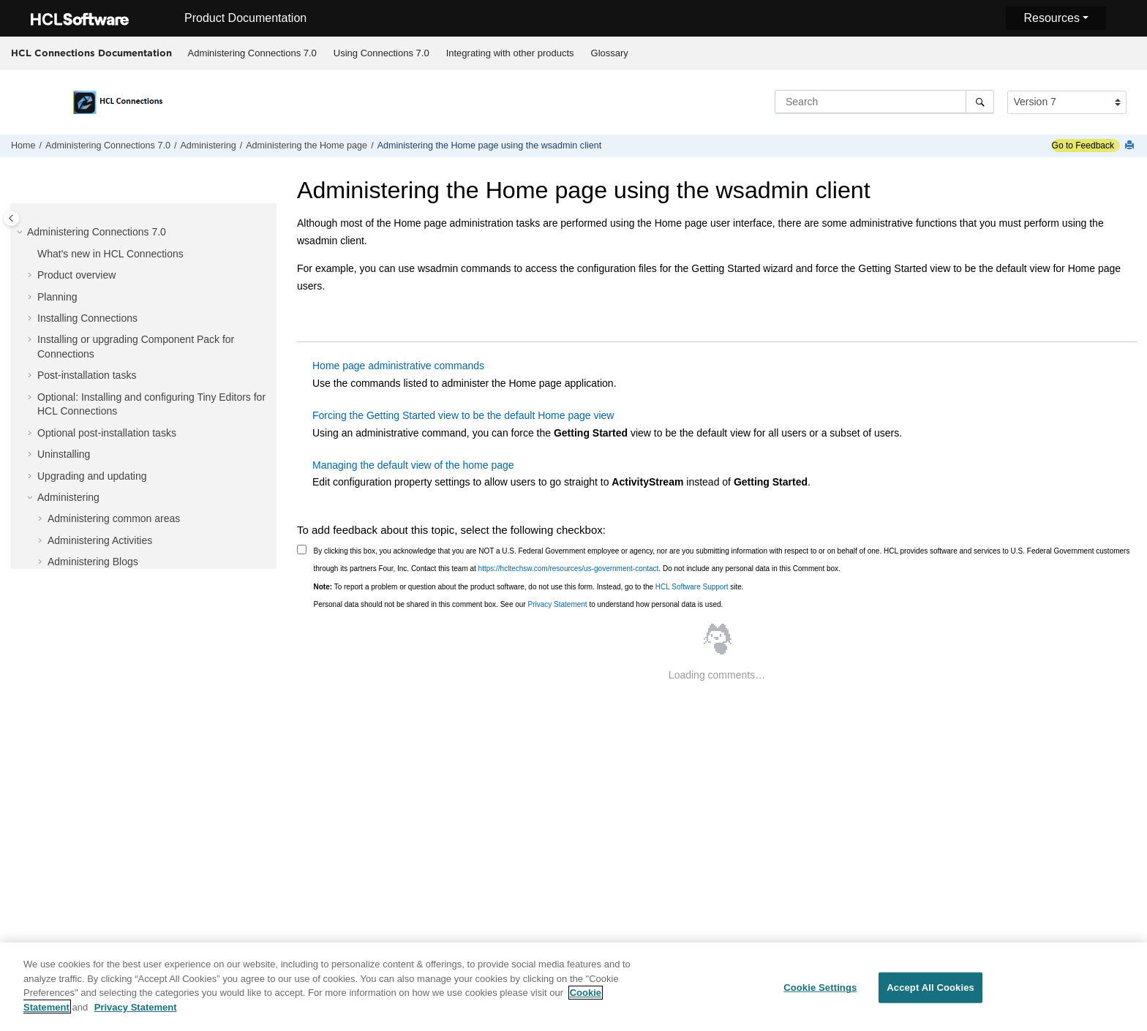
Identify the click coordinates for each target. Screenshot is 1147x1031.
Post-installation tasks (86, 375)
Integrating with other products (510, 53)
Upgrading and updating (91, 476)
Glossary (609, 53)
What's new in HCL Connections (110, 254)
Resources (1051, 18)
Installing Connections (87, 318)
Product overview (76, 275)
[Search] (980, 101)
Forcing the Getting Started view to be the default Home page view (463, 415)
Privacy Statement (557, 604)
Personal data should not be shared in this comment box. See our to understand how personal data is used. (518, 604)
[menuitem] (252, 53)
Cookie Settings (820, 991)
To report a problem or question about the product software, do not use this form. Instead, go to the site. (529, 587)
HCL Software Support (692, 587)
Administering (208, 145)
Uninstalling (63, 454)
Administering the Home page (306, 145)
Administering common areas (114, 518)
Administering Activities (100, 540)
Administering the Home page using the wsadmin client (489, 145)
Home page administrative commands (398, 365)
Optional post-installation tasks (106, 433)
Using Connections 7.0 (381, 53)
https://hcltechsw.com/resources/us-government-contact (568, 568)
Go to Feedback (1083, 145)
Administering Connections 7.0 (252, 53)
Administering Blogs (93, 561)
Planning (57, 297)
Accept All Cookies (930, 991)
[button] (21, 232)
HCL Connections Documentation (91, 53)
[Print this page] (1131, 145)
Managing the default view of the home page (413, 465)
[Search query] (884, 101)
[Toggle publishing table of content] (11, 218)
